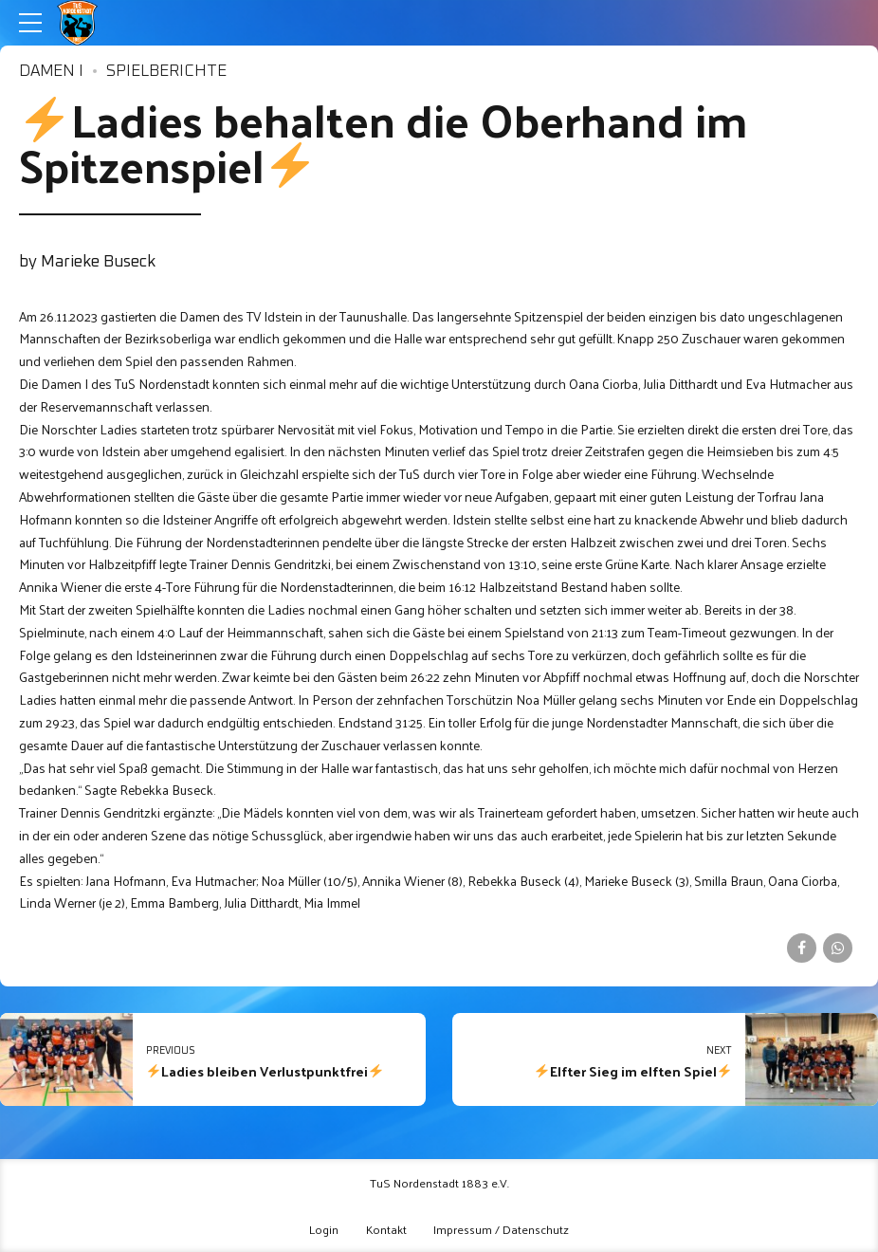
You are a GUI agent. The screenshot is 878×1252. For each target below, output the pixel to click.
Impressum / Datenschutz (501, 1229)
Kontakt (386, 1229)
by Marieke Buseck (87, 262)
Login (323, 1229)
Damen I (51, 72)
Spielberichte (166, 72)
